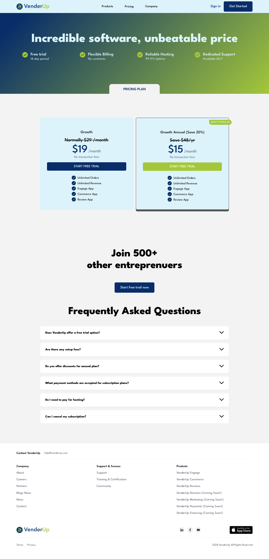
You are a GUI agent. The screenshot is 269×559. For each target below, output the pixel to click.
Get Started (238, 6)
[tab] (134, 89)
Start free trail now (134, 287)
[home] (32, 6)
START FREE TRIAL (86, 166)
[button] (107, 6)
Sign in (215, 6)
